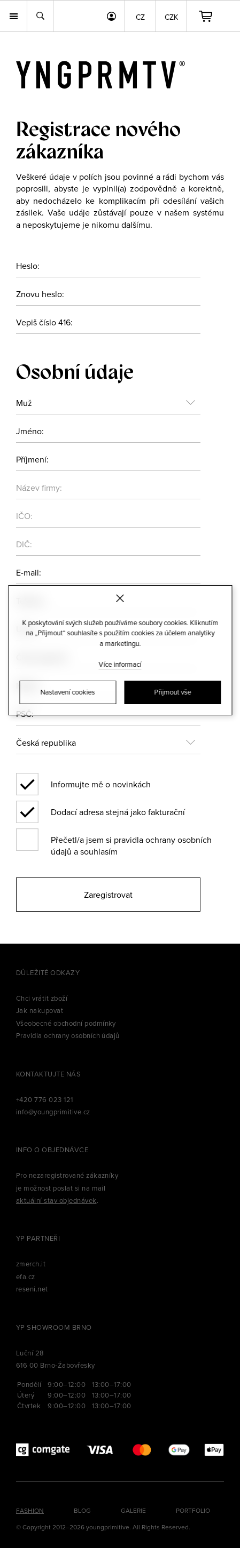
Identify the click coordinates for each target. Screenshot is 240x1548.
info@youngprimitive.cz (53, 1111)
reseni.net (32, 1289)
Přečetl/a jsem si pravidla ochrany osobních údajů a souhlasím (131, 842)
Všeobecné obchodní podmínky (66, 1023)
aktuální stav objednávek (56, 1200)
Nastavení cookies (68, 692)
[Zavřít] (120, 598)
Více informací (120, 664)
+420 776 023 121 (44, 1099)
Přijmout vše (172, 692)
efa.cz (25, 1276)
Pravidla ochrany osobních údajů (68, 1035)
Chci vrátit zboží (41, 998)
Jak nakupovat (39, 1010)
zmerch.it (30, 1263)
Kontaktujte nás (48, 1074)
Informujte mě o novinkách (101, 784)
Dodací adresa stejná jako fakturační (118, 812)
